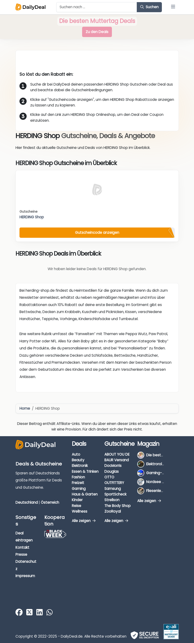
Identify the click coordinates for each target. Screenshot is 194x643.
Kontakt (22, 547)
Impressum (25, 575)
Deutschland (26, 502)
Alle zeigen (83, 520)
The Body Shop (117, 505)
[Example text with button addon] (96, 7)
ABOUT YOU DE (116, 454)
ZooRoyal (112, 511)
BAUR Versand (116, 460)
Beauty (78, 460)
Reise (76, 505)
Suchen (149, 6)
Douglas (111, 471)
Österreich (50, 502)
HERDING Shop (31, 217)
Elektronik (80, 465)
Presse (21, 554)
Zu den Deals (97, 31)
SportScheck (115, 494)
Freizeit (78, 482)
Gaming (79, 488)
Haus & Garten (85, 494)
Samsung (112, 488)
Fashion (78, 477)
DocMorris (113, 465)
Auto (76, 454)
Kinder (77, 499)
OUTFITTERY (114, 482)
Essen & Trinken (85, 471)
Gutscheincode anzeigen (97, 232)
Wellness (79, 511)
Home (24, 408)
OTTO (109, 477)
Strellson (111, 499)
